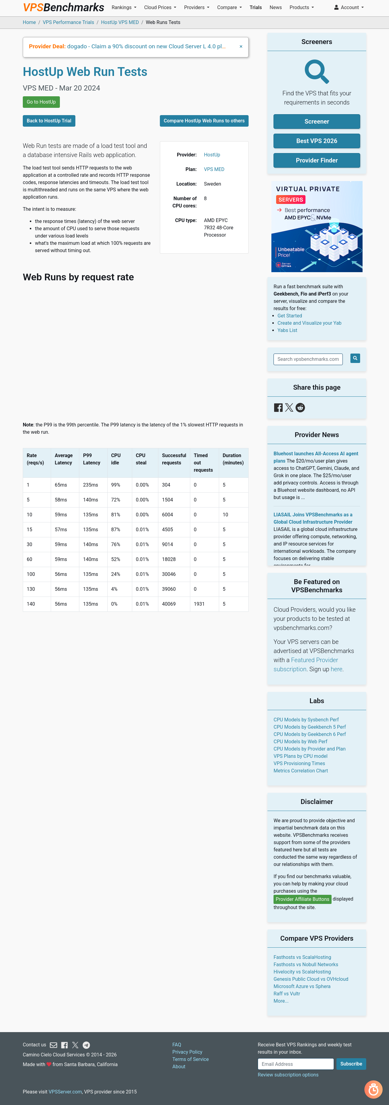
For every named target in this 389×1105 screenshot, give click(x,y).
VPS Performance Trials (68, 22)
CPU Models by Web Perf (300, 741)
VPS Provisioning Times (299, 763)
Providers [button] (195, 7)
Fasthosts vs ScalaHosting (302, 957)
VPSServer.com (65, 1092)
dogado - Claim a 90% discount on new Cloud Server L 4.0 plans (149, 46)
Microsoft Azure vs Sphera (302, 986)
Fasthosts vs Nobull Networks (306, 964)
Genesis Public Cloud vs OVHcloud (311, 979)
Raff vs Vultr (287, 994)
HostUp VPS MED (120, 22)
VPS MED (214, 169)
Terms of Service (190, 1059)
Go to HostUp (41, 102)
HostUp (212, 155)
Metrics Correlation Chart (301, 771)
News (276, 7)
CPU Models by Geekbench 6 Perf (310, 734)
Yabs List (287, 330)
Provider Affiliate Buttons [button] (302, 899)
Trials (256, 7)
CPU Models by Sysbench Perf (306, 720)
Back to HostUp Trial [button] (49, 121)
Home (29, 22)
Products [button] (300, 7)
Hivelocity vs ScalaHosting (302, 972)
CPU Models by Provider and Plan (310, 749)
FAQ (176, 1045)
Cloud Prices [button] (158, 7)
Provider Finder (317, 160)
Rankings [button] (122, 7)
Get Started (289, 316)
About (178, 1066)
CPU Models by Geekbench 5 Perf (310, 727)
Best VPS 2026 (316, 141)
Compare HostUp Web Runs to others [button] (204, 121)
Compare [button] (227, 7)
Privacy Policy (187, 1052)
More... (281, 1001)
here (336, 669)
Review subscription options (288, 1075)
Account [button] (347, 7)
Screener (317, 121)
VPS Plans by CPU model (300, 756)
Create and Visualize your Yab (309, 323)
